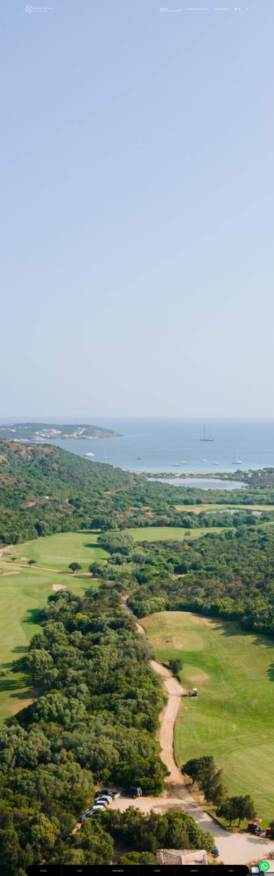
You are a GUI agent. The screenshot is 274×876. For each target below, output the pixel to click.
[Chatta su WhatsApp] (264, 866)
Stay (231, 870)
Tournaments (221, 9)
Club (43, 870)
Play (79, 870)
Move (194, 870)
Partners (118, 870)
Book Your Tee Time (197, 9)
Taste (157, 870)
